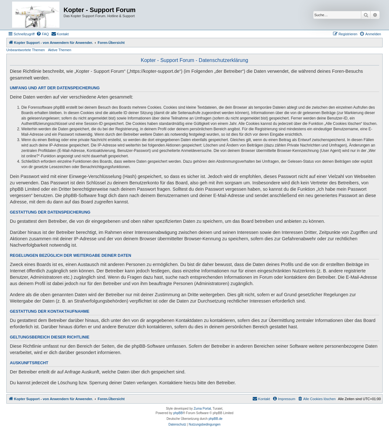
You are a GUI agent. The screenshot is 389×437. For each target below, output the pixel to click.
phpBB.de (215, 418)
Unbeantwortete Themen (25, 50)
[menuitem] (42, 34)
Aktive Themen (59, 50)
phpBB (178, 413)
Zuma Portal (202, 408)
